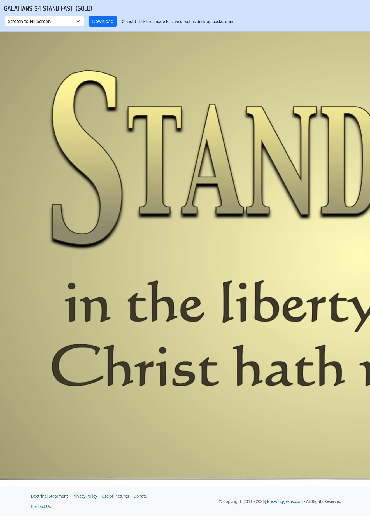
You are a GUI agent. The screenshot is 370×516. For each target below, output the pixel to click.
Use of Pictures (115, 496)
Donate (140, 496)
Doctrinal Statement (49, 496)
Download (102, 21)
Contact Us (41, 506)
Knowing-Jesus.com (285, 501)
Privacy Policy (84, 496)
